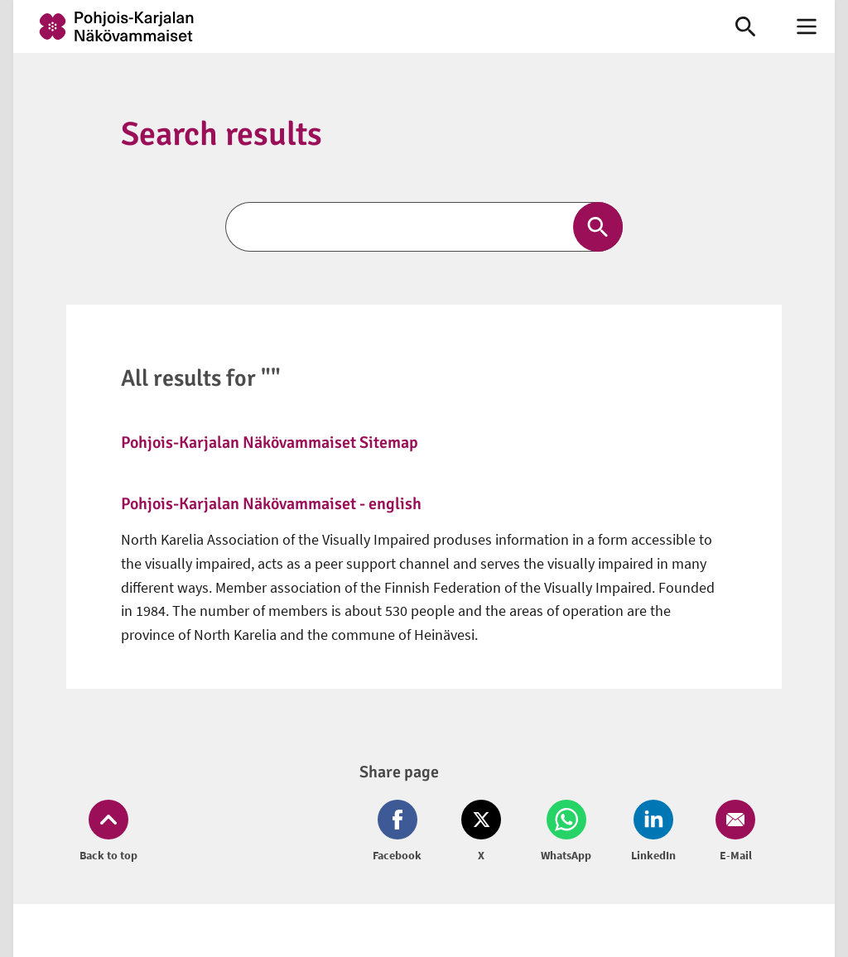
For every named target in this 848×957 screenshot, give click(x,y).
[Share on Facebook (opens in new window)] (400, 832)
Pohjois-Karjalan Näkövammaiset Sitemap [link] (269, 442)
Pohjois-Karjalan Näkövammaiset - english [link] (271, 503)
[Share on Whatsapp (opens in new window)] (566, 832)
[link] (357, 26)
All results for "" (201, 378)
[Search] (424, 227)
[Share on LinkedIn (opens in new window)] (653, 832)
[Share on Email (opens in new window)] (732, 832)
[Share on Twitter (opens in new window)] (481, 832)
